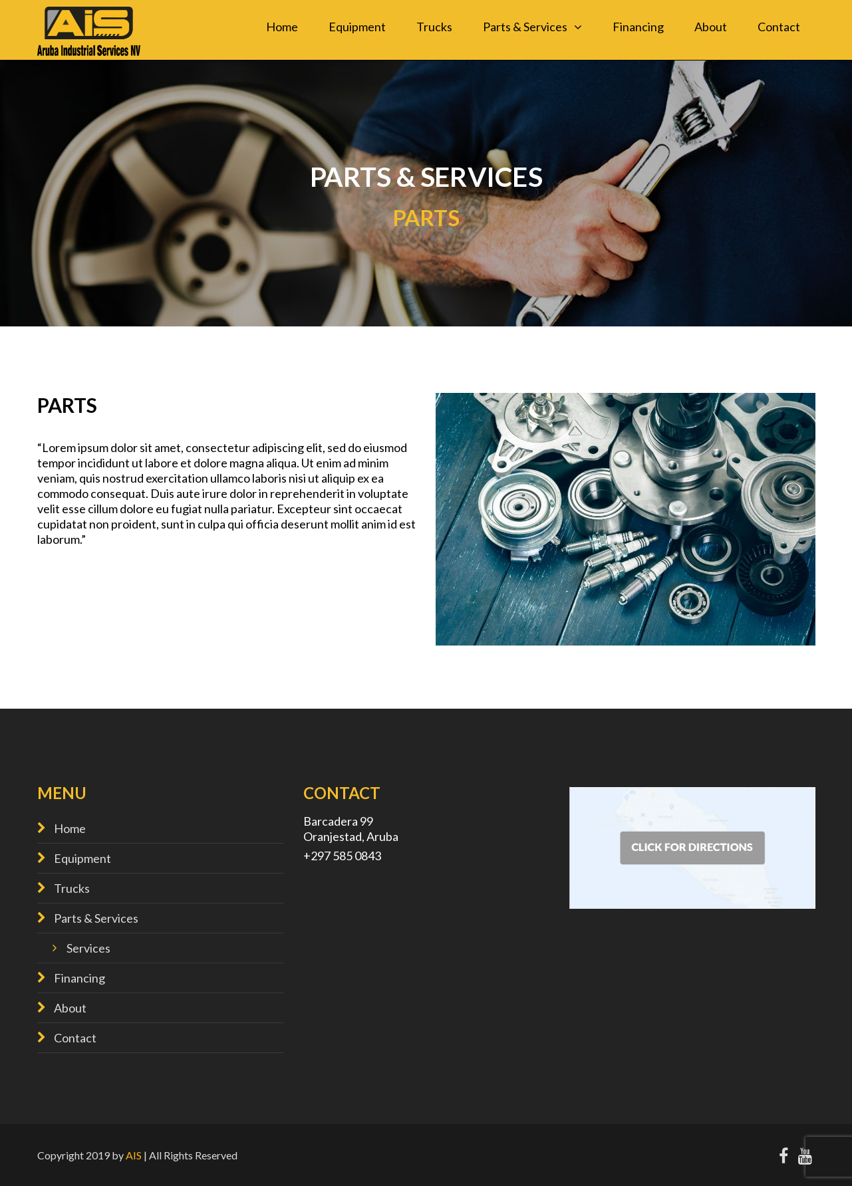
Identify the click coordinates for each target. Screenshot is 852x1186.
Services (88, 948)
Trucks (434, 26)
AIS (134, 1155)
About (710, 26)
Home (282, 26)
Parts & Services (525, 26)
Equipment (357, 26)
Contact (779, 26)
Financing (638, 26)
